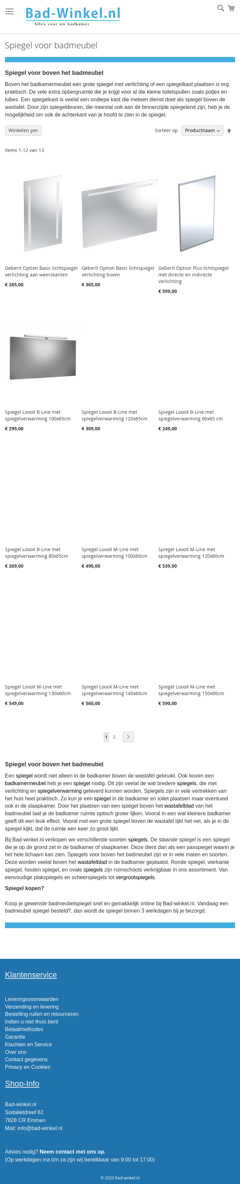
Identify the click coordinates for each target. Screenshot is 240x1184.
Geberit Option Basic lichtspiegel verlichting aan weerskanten (41, 271)
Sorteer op (166, 130)
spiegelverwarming (60, 791)
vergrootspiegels (135, 877)
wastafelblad (179, 806)
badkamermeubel (25, 783)
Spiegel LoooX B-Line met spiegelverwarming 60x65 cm (190, 415)
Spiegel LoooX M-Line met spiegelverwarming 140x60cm (114, 690)
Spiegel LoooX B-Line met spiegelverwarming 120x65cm (114, 415)
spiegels (186, 783)
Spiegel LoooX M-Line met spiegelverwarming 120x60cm (191, 552)
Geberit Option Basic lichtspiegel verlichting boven (118, 271)
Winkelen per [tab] (23, 130)
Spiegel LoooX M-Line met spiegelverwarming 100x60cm (114, 552)
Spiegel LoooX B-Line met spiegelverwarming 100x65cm (38, 415)
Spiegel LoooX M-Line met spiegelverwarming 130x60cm (38, 690)
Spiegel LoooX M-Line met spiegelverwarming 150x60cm (191, 690)
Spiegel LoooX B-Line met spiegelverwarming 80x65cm (36, 552)
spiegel (24, 776)
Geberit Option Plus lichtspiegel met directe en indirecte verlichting (193, 274)
